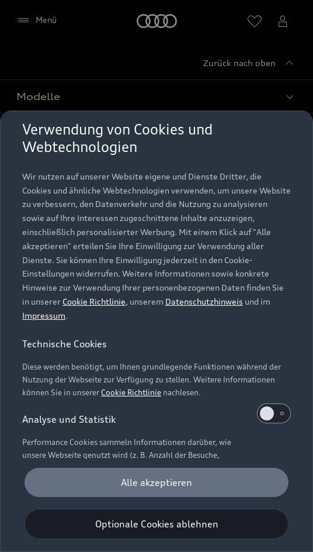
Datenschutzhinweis (204, 301)
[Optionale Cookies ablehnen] (156, 524)
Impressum (43, 315)
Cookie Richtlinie (94, 301)
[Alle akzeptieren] (156, 482)
